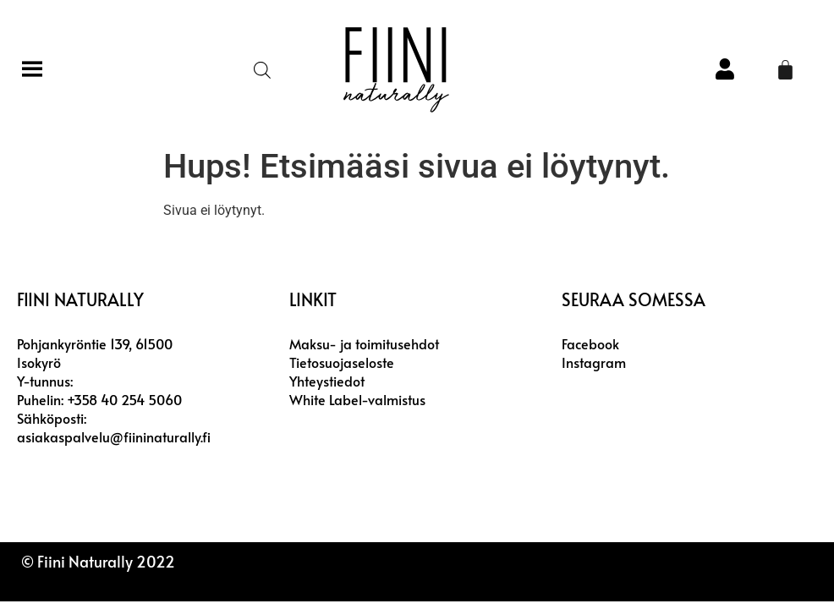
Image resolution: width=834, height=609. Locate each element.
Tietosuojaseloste (341, 362)
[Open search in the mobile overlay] (261, 70)
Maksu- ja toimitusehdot (364, 343)
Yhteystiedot (327, 380)
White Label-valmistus (357, 399)
